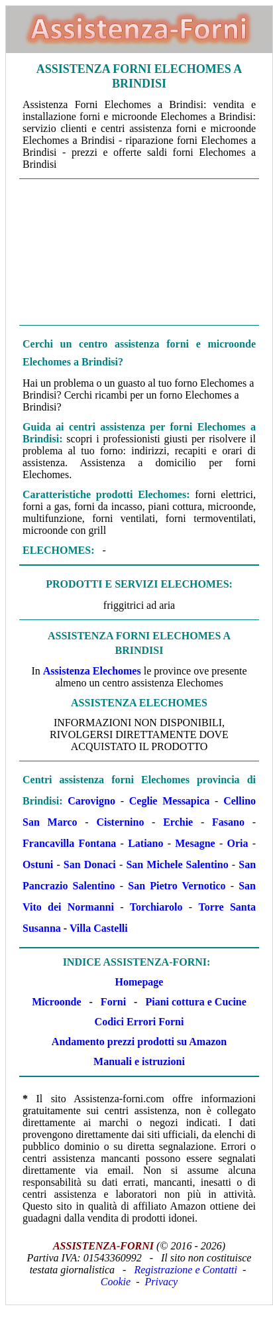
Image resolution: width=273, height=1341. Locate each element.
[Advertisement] (139, 250)
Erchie (178, 822)
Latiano (145, 843)
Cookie (116, 1281)
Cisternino (120, 822)
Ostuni (38, 864)
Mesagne (195, 843)
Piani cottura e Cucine (195, 1001)
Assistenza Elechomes (92, 670)
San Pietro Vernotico (176, 885)
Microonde (56, 1001)
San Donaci (90, 864)
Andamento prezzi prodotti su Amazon (139, 1041)
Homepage (139, 982)
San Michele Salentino (177, 864)
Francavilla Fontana (69, 843)
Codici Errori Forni (139, 1021)
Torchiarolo (156, 907)
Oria (237, 843)
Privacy (161, 1281)
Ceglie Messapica (169, 800)
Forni (113, 1001)
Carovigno (91, 800)
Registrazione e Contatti (185, 1269)
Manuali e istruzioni (139, 1061)
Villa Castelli (99, 928)
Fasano (228, 822)
